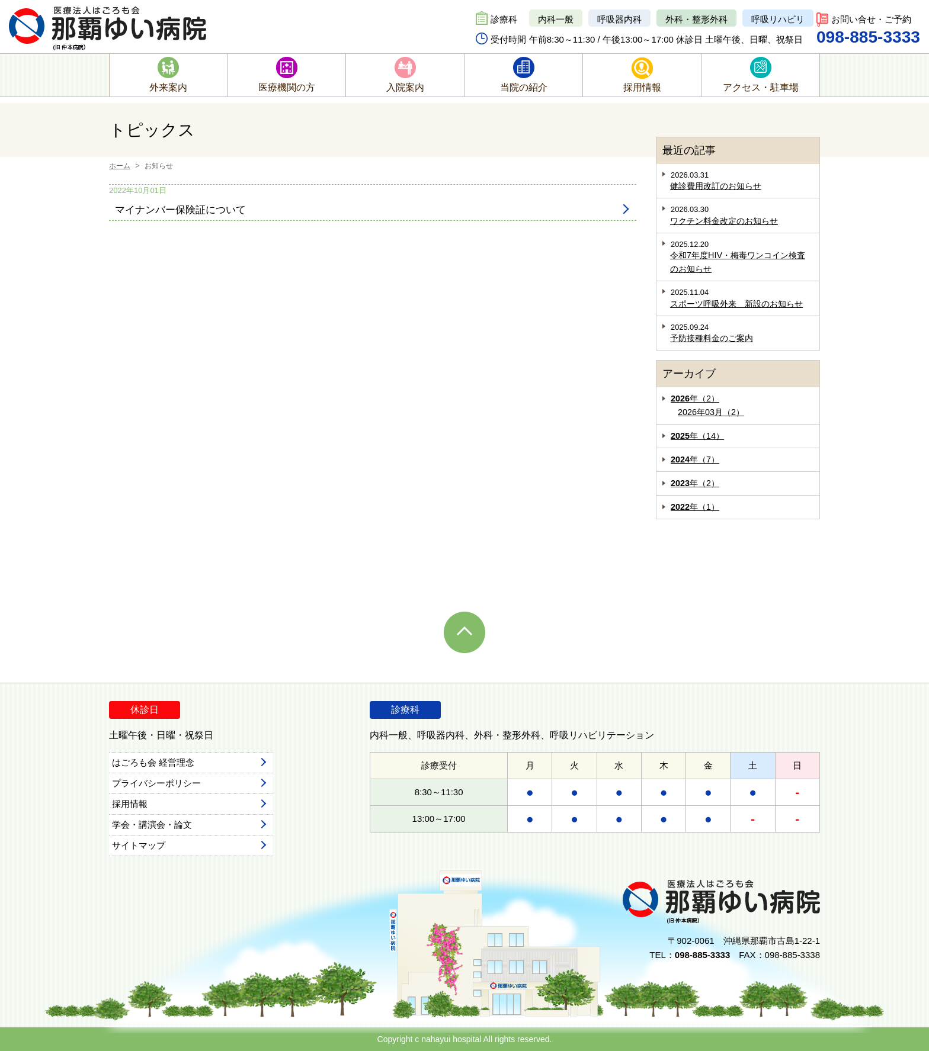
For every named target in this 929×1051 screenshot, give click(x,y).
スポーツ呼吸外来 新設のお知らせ (736, 303)
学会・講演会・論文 (152, 824)
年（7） (695, 459)
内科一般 (556, 19)
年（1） (695, 507)
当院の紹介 (523, 87)
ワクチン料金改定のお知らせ (724, 221)
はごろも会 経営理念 (153, 762)
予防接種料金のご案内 (711, 338)
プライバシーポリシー (156, 783)
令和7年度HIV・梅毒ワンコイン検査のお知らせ (737, 262)
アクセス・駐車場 (761, 87)
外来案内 (168, 87)
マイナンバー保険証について (180, 210)
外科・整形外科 (696, 19)
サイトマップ (138, 845)
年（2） (695, 398)
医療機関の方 (286, 87)
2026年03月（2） (711, 412)
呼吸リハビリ (778, 19)
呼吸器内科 (619, 19)
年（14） (697, 436)
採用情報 (642, 87)
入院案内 (405, 87)
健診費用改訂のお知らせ (715, 186)
